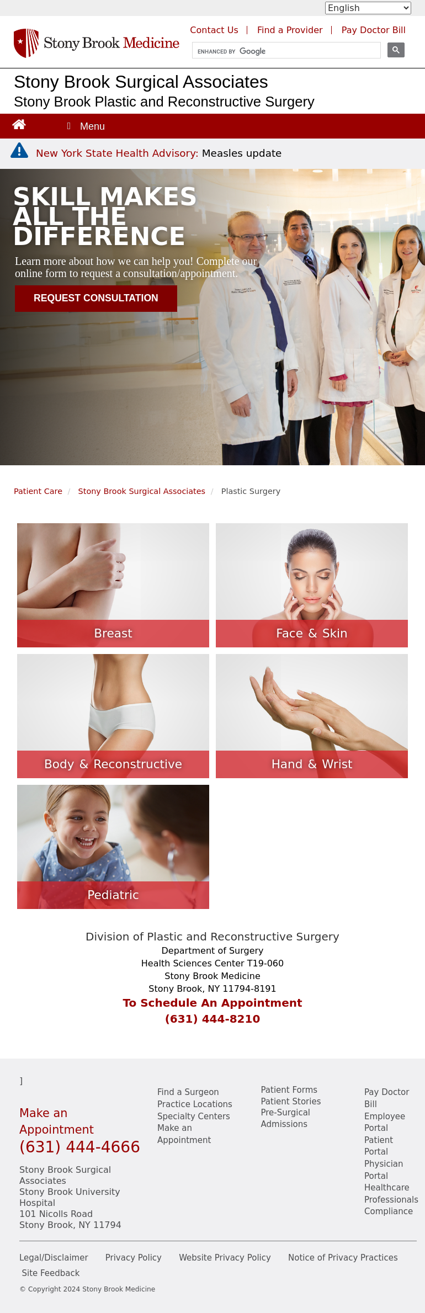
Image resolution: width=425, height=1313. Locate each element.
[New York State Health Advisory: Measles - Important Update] (19, 150)
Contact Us (214, 30)
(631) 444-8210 (213, 1018)
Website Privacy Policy (225, 1258)
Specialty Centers (193, 1116)
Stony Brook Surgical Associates (141, 82)
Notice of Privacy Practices (343, 1258)
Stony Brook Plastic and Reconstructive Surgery (164, 101)
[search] (281, 51)
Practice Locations (194, 1104)
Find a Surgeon (188, 1092)
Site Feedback (50, 1273)
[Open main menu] (85, 126)
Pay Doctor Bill (374, 30)
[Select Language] (368, 8)
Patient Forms (289, 1090)
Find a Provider (290, 30)
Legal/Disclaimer (53, 1258)
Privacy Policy (133, 1258)
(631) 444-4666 (79, 1147)
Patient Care (38, 491)
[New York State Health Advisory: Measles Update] (158, 153)
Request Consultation (96, 298)
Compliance (388, 1211)
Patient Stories (291, 1102)
